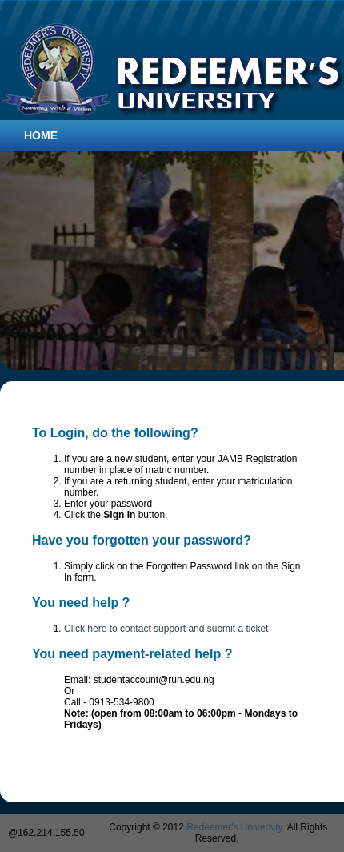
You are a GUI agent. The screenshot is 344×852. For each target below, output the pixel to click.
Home (41, 135)
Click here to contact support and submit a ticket (166, 628)
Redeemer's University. (235, 827)
